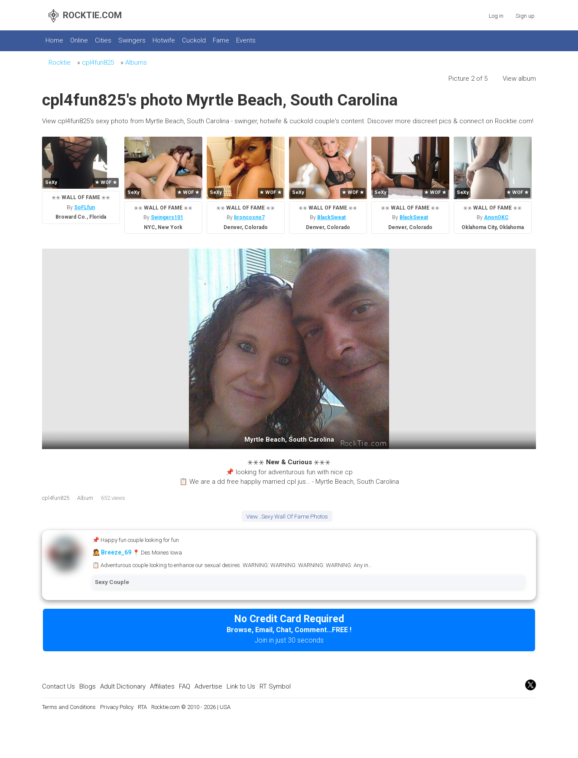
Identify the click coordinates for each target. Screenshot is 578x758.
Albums (136, 62)
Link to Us (241, 686)
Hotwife (164, 40)
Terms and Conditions (69, 707)
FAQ (184, 686)
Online (79, 40)
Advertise (208, 686)
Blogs (87, 686)
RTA (142, 707)
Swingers (132, 40)
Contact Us (58, 686)
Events (246, 40)
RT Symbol (275, 686)
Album (85, 498)
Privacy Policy (116, 707)
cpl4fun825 (98, 62)
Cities (103, 40)
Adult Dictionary (123, 686)
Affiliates (162, 686)
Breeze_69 (116, 552)
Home (54, 40)
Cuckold (194, 40)
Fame (221, 40)
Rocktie (60, 62)
